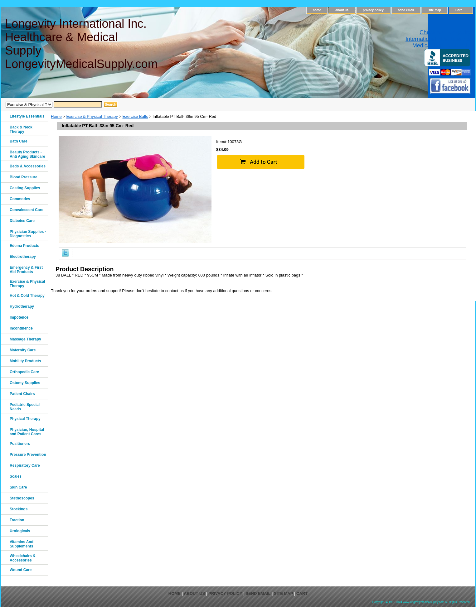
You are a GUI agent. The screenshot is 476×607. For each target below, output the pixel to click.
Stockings (18, 509)
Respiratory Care (25, 465)
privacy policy (373, 10)
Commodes (20, 199)
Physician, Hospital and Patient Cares (27, 431)
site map (434, 10)
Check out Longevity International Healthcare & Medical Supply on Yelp (438, 39)
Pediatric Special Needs (25, 406)
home (317, 10)
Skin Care (18, 487)
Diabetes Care (22, 221)
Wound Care (21, 570)
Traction (17, 520)
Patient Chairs (22, 394)
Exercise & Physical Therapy (92, 116)
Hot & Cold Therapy (27, 295)
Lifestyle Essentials (27, 116)
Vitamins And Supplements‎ (21, 544)
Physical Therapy (25, 419)
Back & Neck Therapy (21, 129)
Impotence (19, 317)
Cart (458, 10)
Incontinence (21, 328)
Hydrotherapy (22, 306)
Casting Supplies (25, 188)
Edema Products (24, 245)
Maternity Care (23, 350)
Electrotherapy (23, 256)
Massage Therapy (25, 339)
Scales (16, 476)
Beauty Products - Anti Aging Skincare (27, 154)
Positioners (20, 443)
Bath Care (18, 141)
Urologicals (20, 531)
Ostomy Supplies (25, 383)
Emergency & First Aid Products (26, 269)
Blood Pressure (23, 177)
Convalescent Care (26, 210)
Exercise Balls (135, 116)
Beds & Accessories (28, 166)
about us (341, 10)
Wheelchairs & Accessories (23, 558)
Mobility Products (25, 361)
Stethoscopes (22, 498)
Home (56, 116)
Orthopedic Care (24, 372)
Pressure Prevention (28, 454)
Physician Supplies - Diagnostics (28, 233)
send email (406, 10)
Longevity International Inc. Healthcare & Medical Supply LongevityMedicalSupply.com (81, 43)
